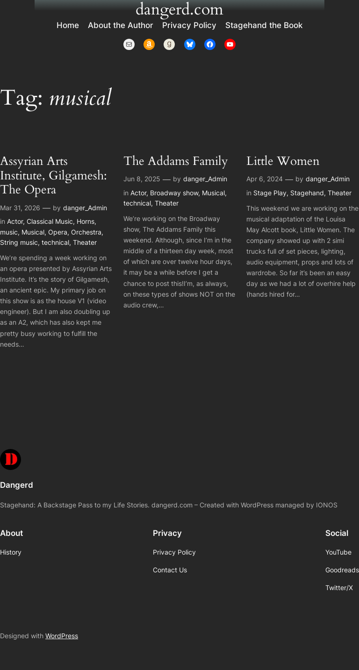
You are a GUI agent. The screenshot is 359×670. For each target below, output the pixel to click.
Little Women (283, 161)
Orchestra (86, 232)
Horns (85, 221)
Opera (57, 232)
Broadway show (174, 193)
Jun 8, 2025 (141, 179)
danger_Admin (85, 208)
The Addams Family (175, 161)
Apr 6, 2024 (264, 179)
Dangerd (16, 485)
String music (19, 242)
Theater (85, 242)
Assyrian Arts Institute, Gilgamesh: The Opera (53, 175)
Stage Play (270, 193)
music (9, 232)
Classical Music (50, 221)
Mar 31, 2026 (20, 208)
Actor (15, 221)
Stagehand (307, 193)
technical (55, 242)
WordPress (61, 636)
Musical (33, 232)
